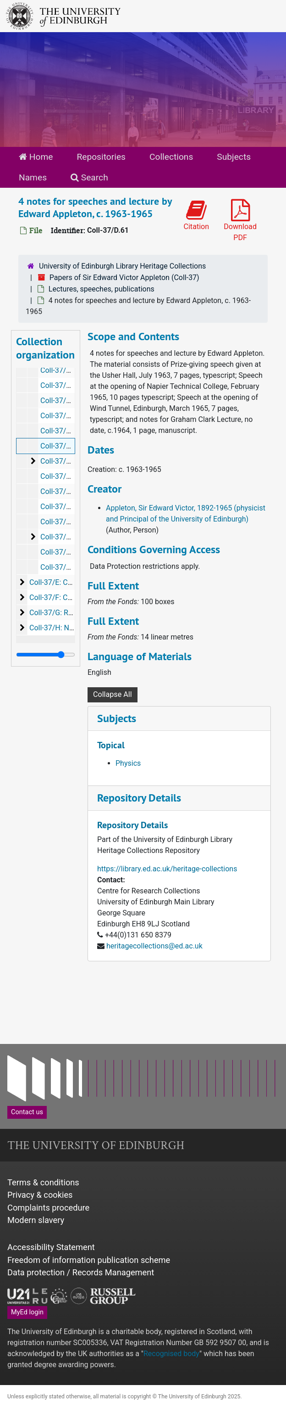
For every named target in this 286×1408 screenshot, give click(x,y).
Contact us (27, 1112)
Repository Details (139, 798)
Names (33, 177)
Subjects (234, 156)
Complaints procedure (48, 1207)
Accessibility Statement (51, 1247)
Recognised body (171, 1353)
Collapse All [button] (112, 694)
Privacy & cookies (40, 1195)
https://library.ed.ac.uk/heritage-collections (167, 868)
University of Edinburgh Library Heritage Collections (122, 266)
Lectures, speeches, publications (101, 289)
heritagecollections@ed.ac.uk (154, 946)
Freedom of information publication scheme (88, 1260)
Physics (128, 763)
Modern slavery (35, 1220)
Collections (171, 156)
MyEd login (27, 1312)
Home (36, 156)
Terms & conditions (43, 1182)
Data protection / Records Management (80, 1272)
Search (89, 177)
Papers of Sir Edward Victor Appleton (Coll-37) (124, 277)
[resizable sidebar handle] (45, 654)
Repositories (101, 156)
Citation (196, 215)
